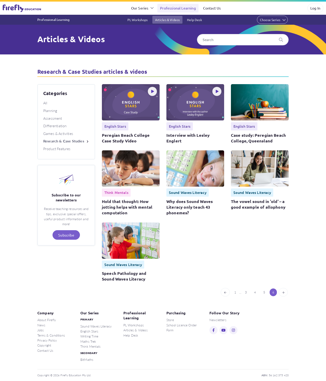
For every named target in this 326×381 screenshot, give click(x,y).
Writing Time (89, 336)
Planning (50, 110)
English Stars (89, 331)
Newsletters (217, 320)
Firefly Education (22, 8)
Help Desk (194, 20)
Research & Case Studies (63, 141)
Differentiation (55, 125)
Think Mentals (90, 346)
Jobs (40, 330)
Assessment (52, 118)
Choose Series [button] (270, 20)
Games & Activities (58, 133)
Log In (315, 8)
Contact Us (212, 8)
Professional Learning (178, 8)
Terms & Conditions (51, 335)
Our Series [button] (140, 8)
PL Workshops (137, 20)
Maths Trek (88, 341)
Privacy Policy (47, 340)
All (45, 102)
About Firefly (46, 320)
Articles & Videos (167, 20)
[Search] (243, 39)
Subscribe (66, 235)
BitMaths (86, 359)
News (41, 325)
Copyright (44, 345)
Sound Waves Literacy (96, 326)
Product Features (57, 148)
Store (170, 320)
